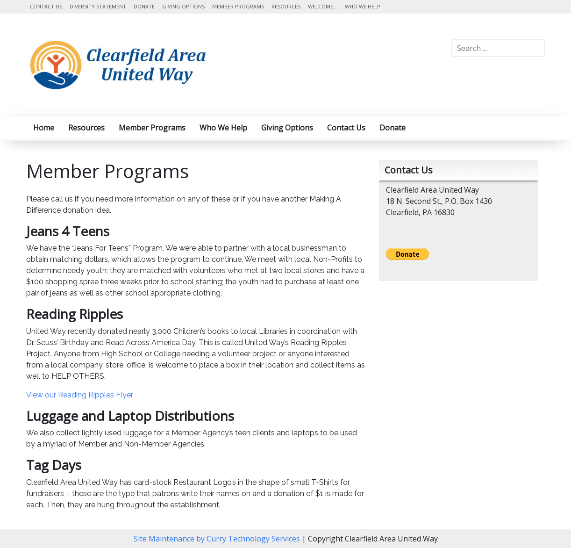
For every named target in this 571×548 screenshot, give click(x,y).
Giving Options (183, 6)
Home (43, 128)
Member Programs (238, 6)
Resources (285, 6)
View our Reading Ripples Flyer (79, 394)
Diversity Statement (98, 6)
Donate (144, 6)
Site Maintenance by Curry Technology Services (218, 539)
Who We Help (362, 6)
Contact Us (46, 6)
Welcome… (322, 6)
